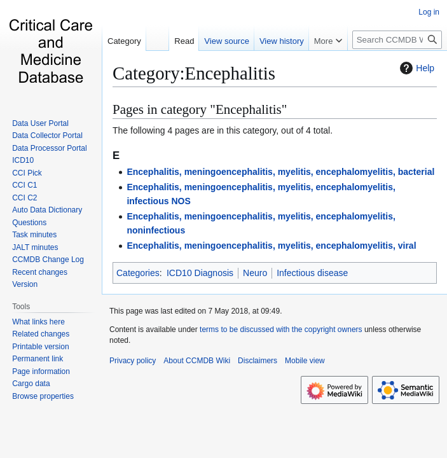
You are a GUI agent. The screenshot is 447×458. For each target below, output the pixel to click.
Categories (138, 273)
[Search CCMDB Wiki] (397, 40)
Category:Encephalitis (194, 73)
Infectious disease (312, 273)
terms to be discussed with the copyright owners (281, 329)
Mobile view (305, 360)
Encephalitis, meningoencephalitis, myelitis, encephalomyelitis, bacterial (280, 172)
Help (415, 68)
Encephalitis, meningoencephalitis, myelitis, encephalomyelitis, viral (271, 245)
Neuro (255, 273)
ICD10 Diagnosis (200, 273)
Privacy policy (132, 360)
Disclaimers (257, 360)
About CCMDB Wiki (196, 360)
